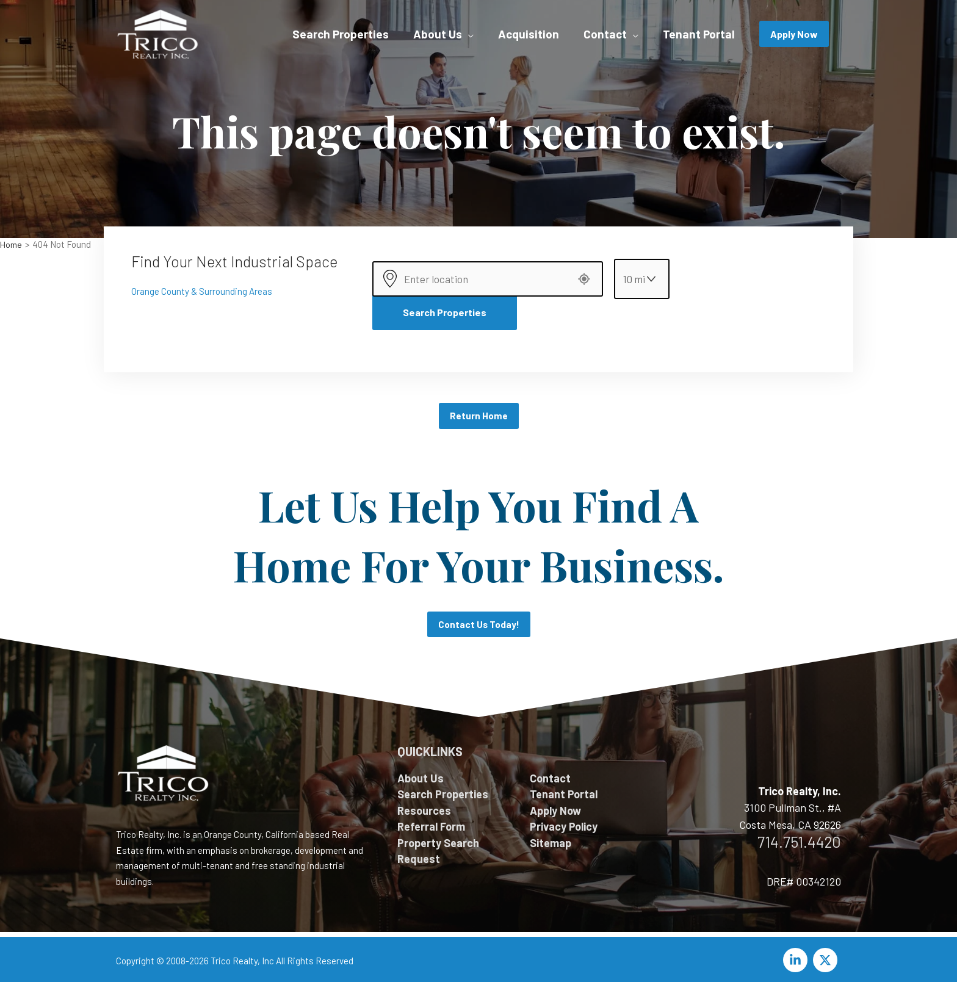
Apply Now (555, 807)
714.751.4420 (799, 838)
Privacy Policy (564, 822)
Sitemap (550, 839)
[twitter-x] (827, 956)
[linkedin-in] (797, 956)
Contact (550, 774)
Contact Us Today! (478, 620)
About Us (420, 774)
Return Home (478, 411)
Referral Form (431, 822)
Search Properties (444, 307)
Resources (424, 807)
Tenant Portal (564, 790)
